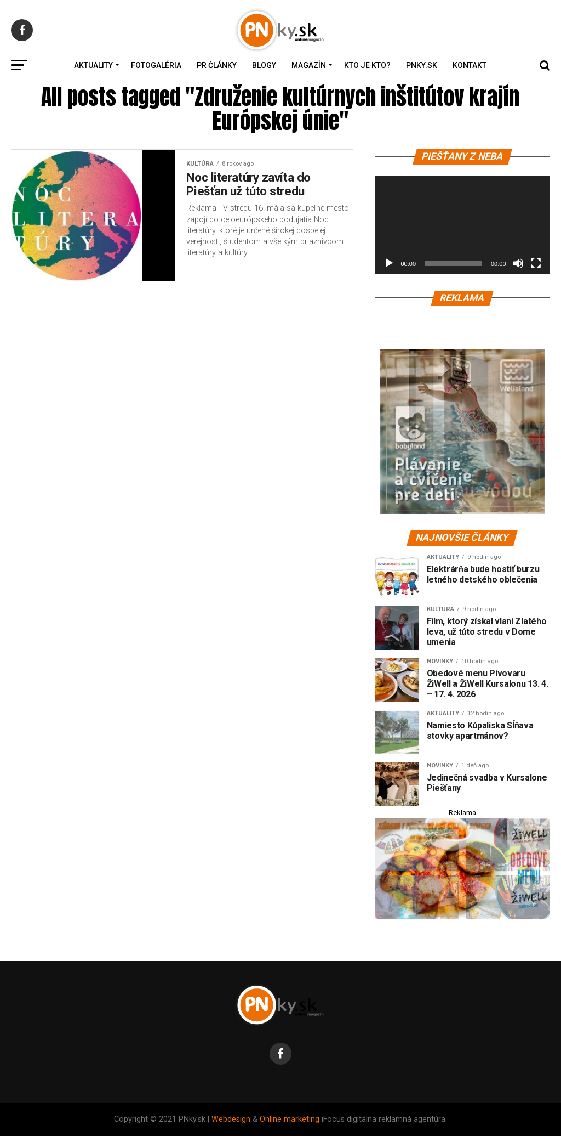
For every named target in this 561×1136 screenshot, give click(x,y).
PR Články (217, 65)
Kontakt (469, 65)
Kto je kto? (367, 65)
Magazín (308, 65)
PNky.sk (421, 65)
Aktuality (93, 65)
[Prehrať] (388, 263)
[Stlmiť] (518, 263)
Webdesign (230, 1119)
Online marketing (289, 1119)
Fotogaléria (156, 65)
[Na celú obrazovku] (535, 263)
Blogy (264, 65)
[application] (462, 225)
